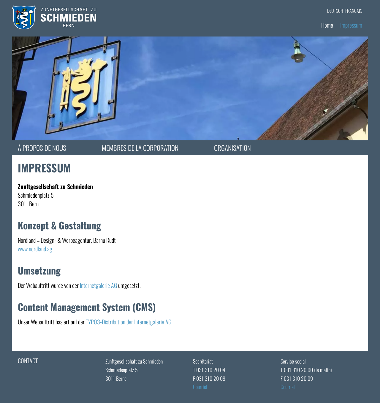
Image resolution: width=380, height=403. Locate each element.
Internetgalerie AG (98, 285)
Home (327, 24)
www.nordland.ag (35, 248)
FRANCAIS (353, 10)
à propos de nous (42, 148)
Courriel (200, 387)
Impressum (351, 24)
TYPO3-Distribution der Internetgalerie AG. (129, 321)
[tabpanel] (190, 88)
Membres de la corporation (140, 148)
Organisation (232, 148)
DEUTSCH (335, 10)
